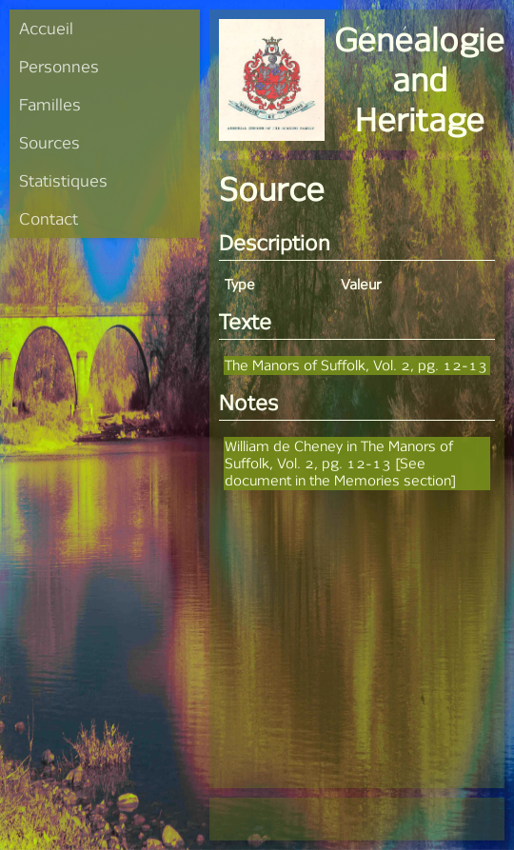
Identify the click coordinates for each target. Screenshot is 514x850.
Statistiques (63, 180)
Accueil (46, 28)
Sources (49, 142)
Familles (50, 104)
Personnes (59, 66)
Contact (48, 218)
